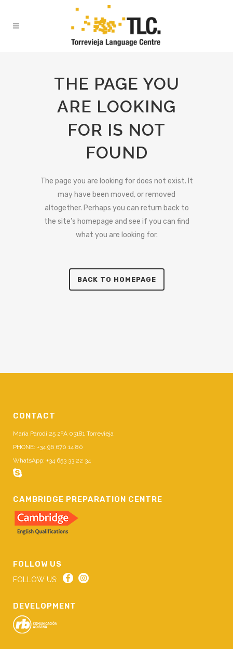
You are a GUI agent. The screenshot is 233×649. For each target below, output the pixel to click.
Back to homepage (116, 279)
